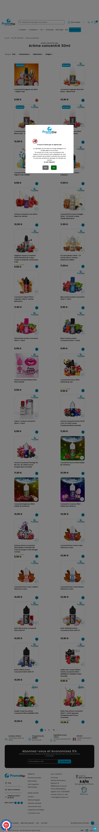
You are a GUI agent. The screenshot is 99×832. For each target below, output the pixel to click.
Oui (54, 168)
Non (45, 168)
